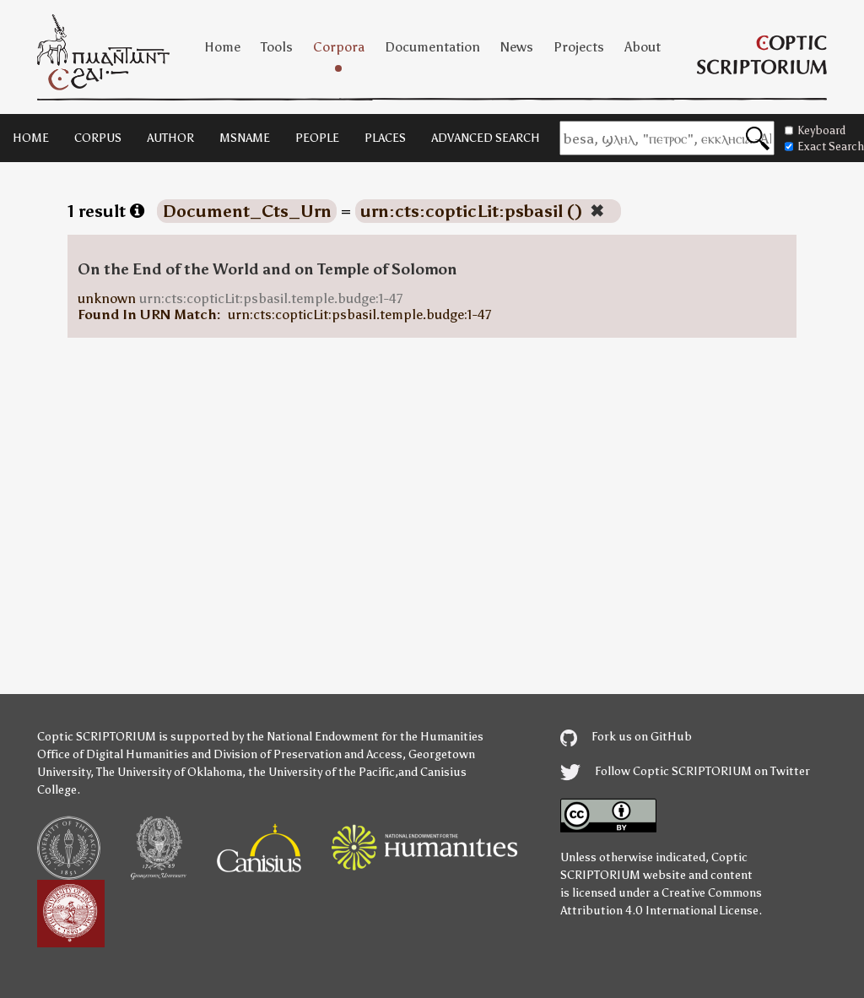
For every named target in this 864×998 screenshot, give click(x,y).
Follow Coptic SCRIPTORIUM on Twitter (685, 771)
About (642, 47)
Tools (277, 47)
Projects (579, 47)
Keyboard (815, 130)
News (516, 47)
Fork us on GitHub (626, 737)
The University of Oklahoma (169, 772)
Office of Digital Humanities (113, 754)
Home (222, 47)
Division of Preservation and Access (307, 754)
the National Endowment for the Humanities (364, 737)
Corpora (338, 47)
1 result (106, 211)
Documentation (432, 47)
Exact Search (824, 146)
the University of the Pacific (321, 772)
